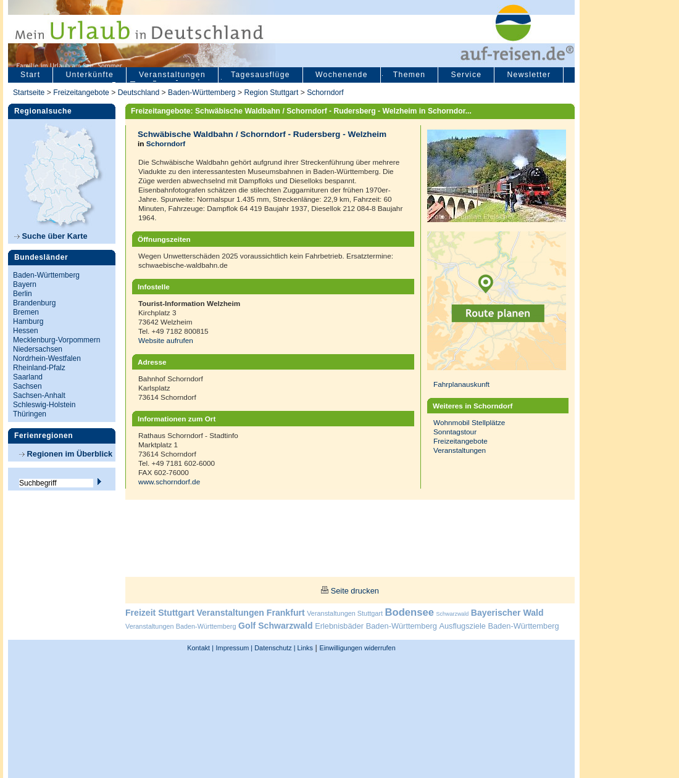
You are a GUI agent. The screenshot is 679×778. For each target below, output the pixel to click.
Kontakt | (200, 648)
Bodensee (409, 612)
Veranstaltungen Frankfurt (250, 613)
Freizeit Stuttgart (159, 613)
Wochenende (341, 74)
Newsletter (529, 74)
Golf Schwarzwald (275, 626)
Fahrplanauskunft (461, 384)
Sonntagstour (455, 432)
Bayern (24, 284)
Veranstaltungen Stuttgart (345, 613)
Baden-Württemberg (201, 92)
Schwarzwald (452, 614)
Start (30, 74)
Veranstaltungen (172, 74)
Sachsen (27, 386)
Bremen (26, 312)
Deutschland (139, 92)
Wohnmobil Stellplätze (469, 422)
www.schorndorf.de (169, 482)
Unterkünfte (89, 74)
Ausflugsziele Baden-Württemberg (499, 626)
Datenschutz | (273, 648)
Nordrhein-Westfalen (47, 358)
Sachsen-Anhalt (39, 395)
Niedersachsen (37, 349)
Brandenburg (34, 303)
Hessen (25, 330)
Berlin (22, 293)
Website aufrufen (165, 340)
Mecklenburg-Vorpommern (56, 340)
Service (466, 74)
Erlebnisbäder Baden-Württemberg (376, 626)
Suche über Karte (51, 236)
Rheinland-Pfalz (39, 367)
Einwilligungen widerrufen (357, 648)
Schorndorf (325, 92)
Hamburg (28, 321)
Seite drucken (355, 590)
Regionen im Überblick (65, 453)
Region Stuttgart (271, 92)
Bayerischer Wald (507, 613)
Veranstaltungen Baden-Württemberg (180, 626)
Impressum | (234, 648)
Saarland (28, 377)
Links (304, 648)
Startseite (28, 92)
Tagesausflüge (260, 74)
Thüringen (29, 414)
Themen (409, 74)
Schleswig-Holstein (44, 404)
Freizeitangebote (82, 92)
